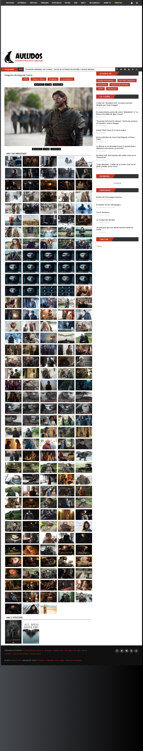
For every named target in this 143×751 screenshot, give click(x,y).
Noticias (10, 3)
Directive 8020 (35, 654)
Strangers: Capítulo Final (54, 650)
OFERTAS (118, 3)
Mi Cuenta (95, 3)
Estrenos (22, 3)
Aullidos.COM (16, 660)
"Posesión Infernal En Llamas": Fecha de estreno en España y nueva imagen (59, 69)
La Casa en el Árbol (21, 654)
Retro (67, 3)
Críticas (33, 3)
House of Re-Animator (119, 84)
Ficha (26, 79)
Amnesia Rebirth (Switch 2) (33, 650)
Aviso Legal (59, 660)
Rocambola (102, 84)
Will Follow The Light (72, 650)
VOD (75, 3)
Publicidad (50, 660)
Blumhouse (112, 89)
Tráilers (44, 3)
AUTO (48, 84)
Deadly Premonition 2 (106, 80)
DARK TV (107, 3)
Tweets (99, 246)
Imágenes (53, 79)
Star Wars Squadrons (127, 80)
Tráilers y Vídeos (38, 79)
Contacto (40, 660)
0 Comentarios (67, 79)
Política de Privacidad (73, 660)
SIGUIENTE (58, 84)
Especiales (56, 3)
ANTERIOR (39, 84)
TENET (100, 89)
